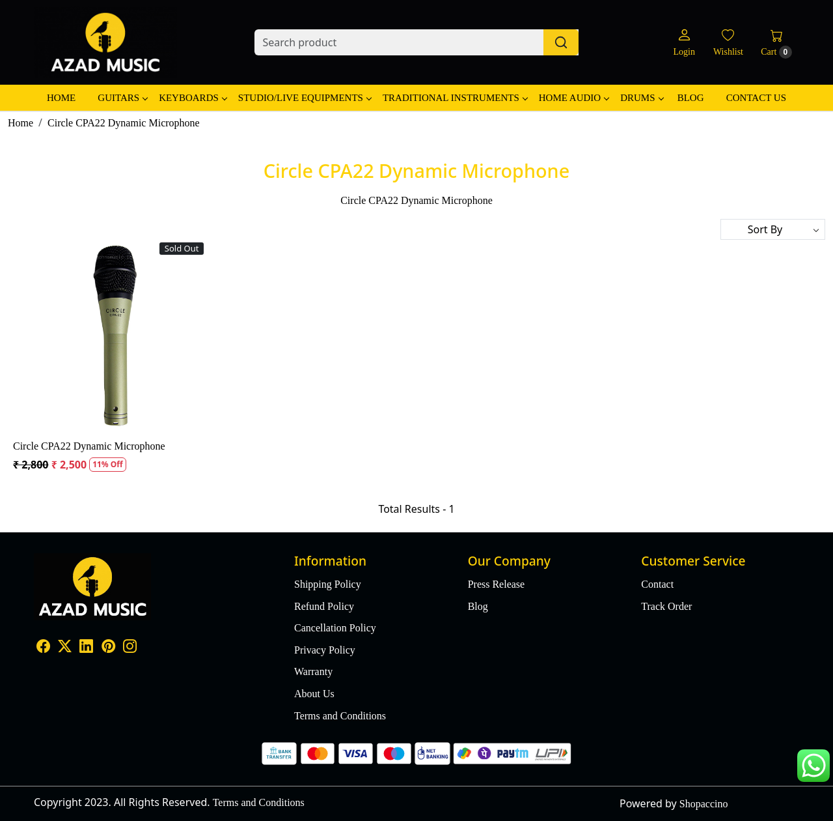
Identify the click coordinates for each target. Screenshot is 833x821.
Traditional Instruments (455, 98)
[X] (64, 648)
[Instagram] (129, 648)
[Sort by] (772, 229)
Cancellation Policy (335, 627)
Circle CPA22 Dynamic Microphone (89, 446)
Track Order (666, 606)
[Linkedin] (86, 648)
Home (61, 98)
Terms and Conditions (340, 715)
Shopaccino (703, 803)
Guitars (122, 98)
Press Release (496, 584)
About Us (314, 693)
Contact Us (756, 98)
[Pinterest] (108, 648)
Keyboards (192, 98)
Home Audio (573, 98)
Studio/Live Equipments (304, 98)
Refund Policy (324, 606)
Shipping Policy (327, 584)
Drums (641, 98)
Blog (690, 98)
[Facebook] (43, 648)
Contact (657, 584)
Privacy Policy (324, 649)
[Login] (683, 43)
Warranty (313, 671)
